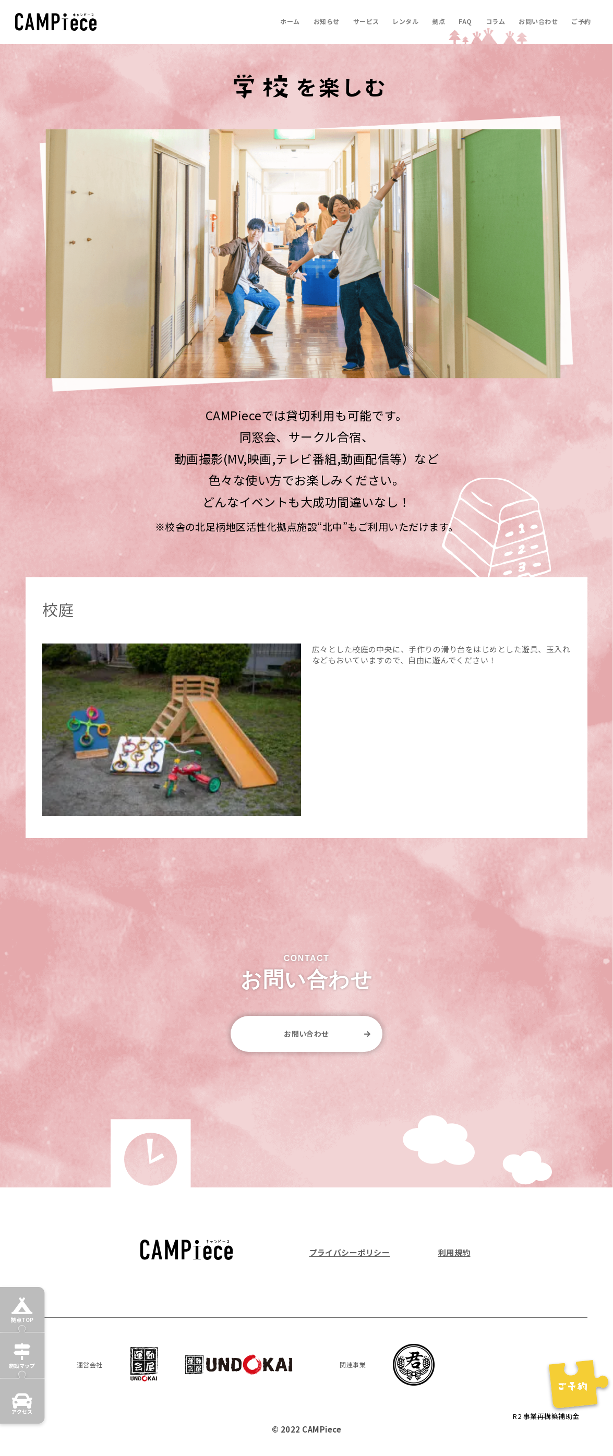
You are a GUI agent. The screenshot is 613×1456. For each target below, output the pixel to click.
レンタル (405, 21)
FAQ (465, 21)
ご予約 (581, 21)
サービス (366, 21)
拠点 (438, 21)
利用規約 (454, 1252)
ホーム (289, 21)
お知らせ (327, 21)
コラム (495, 21)
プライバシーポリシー (349, 1252)
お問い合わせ (538, 21)
